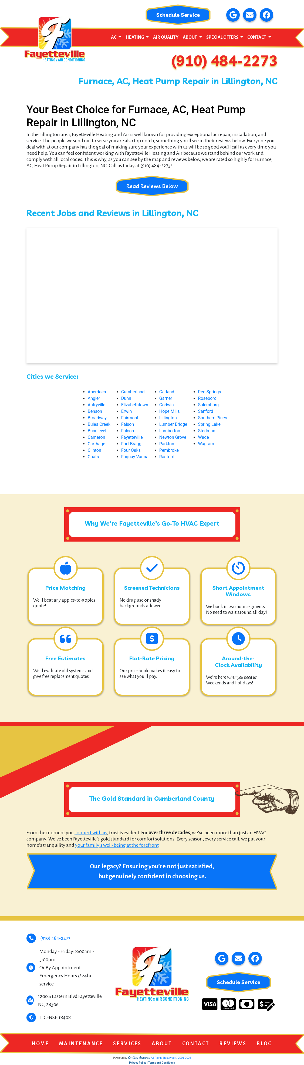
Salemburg (208, 405)
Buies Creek (99, 424)
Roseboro (207, 398)
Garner (165, 398)
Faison (127, 424)
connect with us (91, 833)
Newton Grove (172, 437)
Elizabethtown (134, 405)
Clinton (94, 450)
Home (40, 1044)
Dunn (126, 398)
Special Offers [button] (222, 37)
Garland (166, 392)
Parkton (166, 444)
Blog (264, 1044)
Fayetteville (132, 437)
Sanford (205, 411)
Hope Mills (169, 411)
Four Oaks (131, 450)
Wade (203, 437)
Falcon (127, 431)
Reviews (232, 1044)
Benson (95, 411)
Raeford (166, 457)
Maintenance (81, 1044)
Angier (94, 398)
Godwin (166, 405)
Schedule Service (178, 14)
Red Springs (209, 392)
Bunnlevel (97, 431)
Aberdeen (97, 392)
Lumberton (169, 431)
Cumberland (133, 392)
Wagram (206, 444)
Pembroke (169, 450)
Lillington (168, 418)
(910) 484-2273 (224, 61)
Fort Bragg (131, 444)
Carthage (96, 444)
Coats (93, 457)
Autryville (96, 405)
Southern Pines (212, 418)
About (162, 1044)
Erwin (126, 411)
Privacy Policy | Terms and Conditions (152, 1062)
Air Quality (165, 37)
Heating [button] (135, 37)
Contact (195, 1044)
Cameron (96, 437)
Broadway (97, 418)
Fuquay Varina (134, 457)
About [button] (190, 37)
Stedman (206, 431)
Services (127, 1044)
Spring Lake (209, 424)
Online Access (139, 1058)
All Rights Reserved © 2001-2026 (171, 1058)
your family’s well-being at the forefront (116, 845)
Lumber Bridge (173, 424)
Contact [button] (257, 37)
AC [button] (114, 37)
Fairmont (130, 418)
